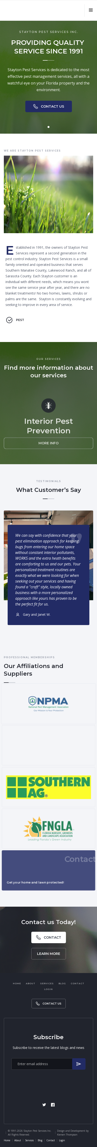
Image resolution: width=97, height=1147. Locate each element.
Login (48, 989)
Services (47, 983)
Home (17, 983)
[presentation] (48, 1082)
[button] (90, 10)
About (30, 983)
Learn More (48, 954)
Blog (62, 983)
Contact (77, 983)
